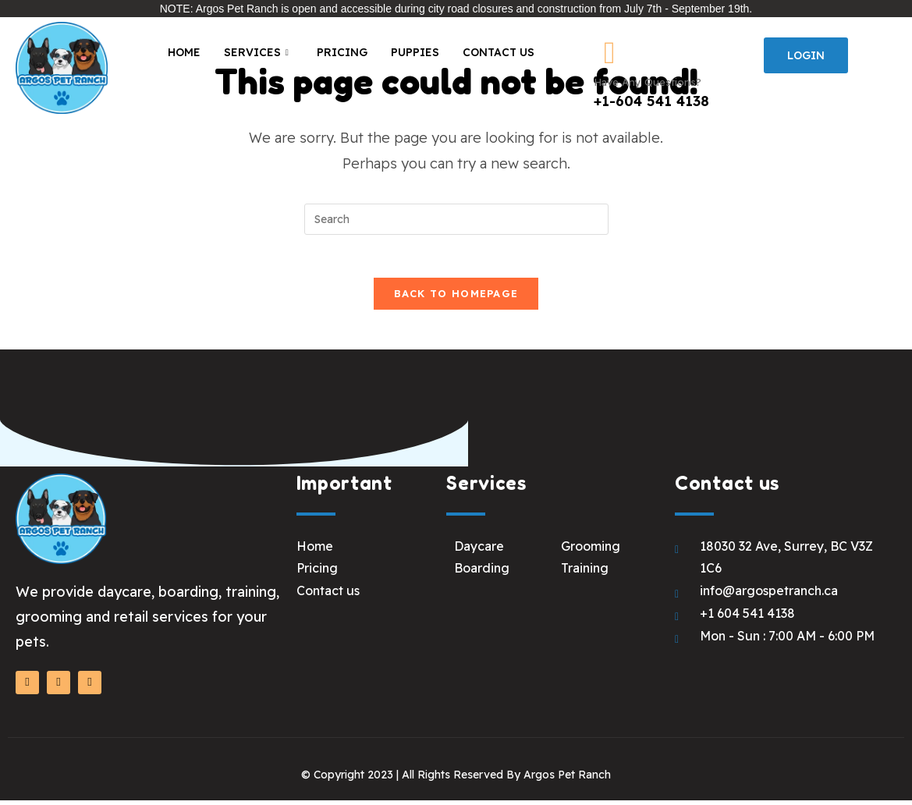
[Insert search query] (456, 219)
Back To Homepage (456, 298)
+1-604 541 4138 (651, 101)
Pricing (342, 52)
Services (256, 53)
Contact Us (498, 52)
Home (184, 52)
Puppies (415, 52)
